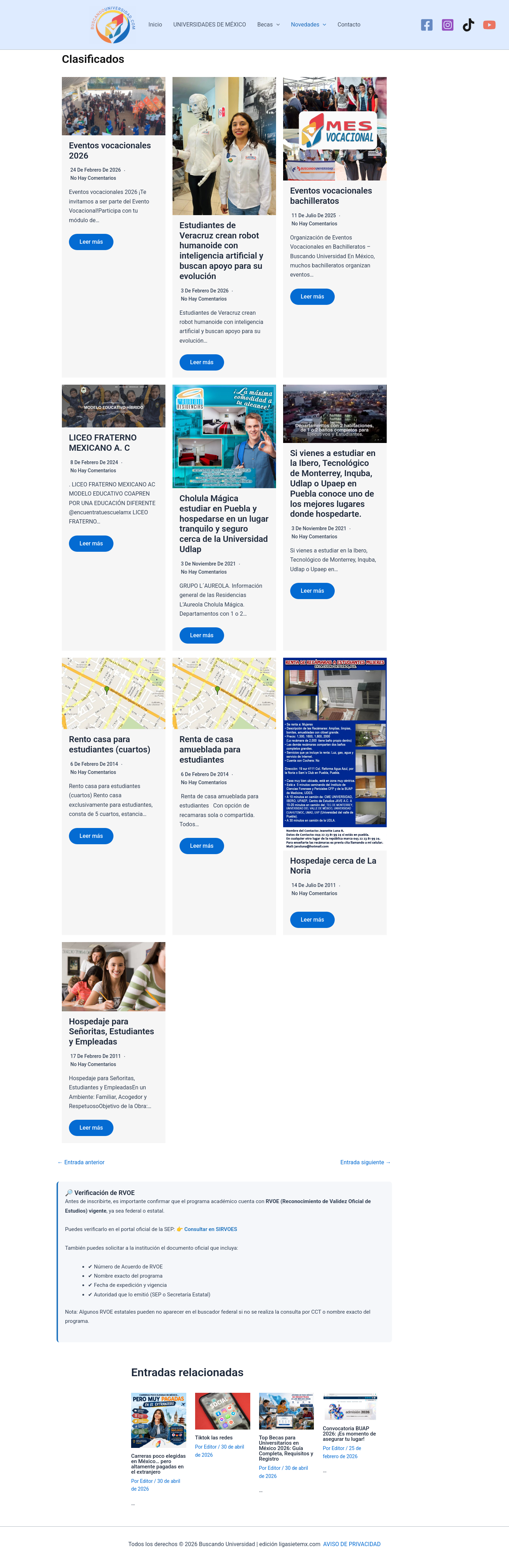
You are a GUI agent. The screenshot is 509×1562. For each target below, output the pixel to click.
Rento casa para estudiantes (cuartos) (110, 744)
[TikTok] (468, 25)
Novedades (308, 24)
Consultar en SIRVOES (210, 1229)
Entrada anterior (81, 1162)
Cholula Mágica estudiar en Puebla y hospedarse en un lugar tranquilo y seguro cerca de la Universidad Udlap (224, 523)
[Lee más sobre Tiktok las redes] (222, 1410)
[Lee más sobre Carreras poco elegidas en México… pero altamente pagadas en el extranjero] (158, 1419)
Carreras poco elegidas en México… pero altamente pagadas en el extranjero (158, 1464)
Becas (268, 24)
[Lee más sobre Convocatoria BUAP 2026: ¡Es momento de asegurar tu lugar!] (350, 1406)
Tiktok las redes (214, 1437)
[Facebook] (427, 25)
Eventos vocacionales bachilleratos (331, 196)
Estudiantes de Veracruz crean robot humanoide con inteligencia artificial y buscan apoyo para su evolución (221, 250)
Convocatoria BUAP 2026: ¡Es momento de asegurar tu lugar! (349, 1433)
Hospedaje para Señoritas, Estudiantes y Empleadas (111, 1032)
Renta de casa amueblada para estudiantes (210, 749)
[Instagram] (447, 25)
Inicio (155, 24)
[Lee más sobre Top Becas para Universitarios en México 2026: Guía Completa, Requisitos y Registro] (286, 1410)
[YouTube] (489, 25)
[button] (276, 24)
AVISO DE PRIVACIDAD (352, 1544)
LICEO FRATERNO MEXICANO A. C (103, 443)
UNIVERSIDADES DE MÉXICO (210, 24)
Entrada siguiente (365, 1162)
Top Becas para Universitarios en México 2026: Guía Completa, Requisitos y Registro (286, 1448)
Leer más (91, 241)
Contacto (349, 24)
